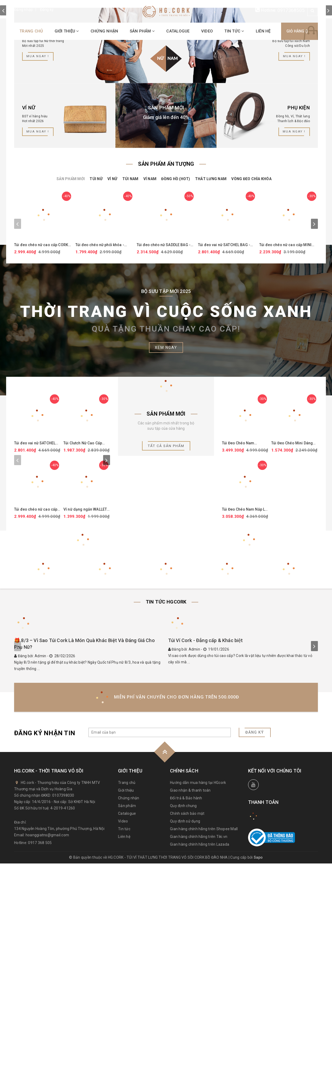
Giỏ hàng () (291, 31)
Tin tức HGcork (166, 736)
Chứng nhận (104, 31)
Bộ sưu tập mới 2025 (166, 420)
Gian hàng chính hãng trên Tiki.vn (198, 1052)
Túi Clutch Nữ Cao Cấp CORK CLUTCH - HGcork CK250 (84, 574)
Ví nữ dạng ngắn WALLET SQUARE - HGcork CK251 (85, 643)
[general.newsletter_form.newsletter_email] (159, 948)
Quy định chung (183, 1021)
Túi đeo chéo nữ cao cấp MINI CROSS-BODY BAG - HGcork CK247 (285, 373)
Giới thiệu (67, 31)
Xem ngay (166, 476)
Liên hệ (263, 31)
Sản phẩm (142, 31)
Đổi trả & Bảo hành (186, 1013)
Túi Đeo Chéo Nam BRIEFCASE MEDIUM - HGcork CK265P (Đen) (241, 574)
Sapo (258, 1073)
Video (207, 31)
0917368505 (291, 10)
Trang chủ (31, 31)
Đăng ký (47, 9)
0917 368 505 (40, 1058)
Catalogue (177, 31)
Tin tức (234, 31)
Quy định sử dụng (185, 1037)
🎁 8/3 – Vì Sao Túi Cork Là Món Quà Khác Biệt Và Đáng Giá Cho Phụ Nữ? (84, 859)
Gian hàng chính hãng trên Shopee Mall (204, 1044)
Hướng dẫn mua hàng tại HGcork (198, 998)
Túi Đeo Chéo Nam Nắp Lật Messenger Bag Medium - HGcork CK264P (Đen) (245, 643)
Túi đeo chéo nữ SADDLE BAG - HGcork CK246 (164, 373)
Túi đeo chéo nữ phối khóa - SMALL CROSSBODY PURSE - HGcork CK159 (100, 373)
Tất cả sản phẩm (166, 575)
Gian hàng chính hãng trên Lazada (199, 1060)
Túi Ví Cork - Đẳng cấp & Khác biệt (205, 855)
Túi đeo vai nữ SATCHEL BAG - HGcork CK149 (224, 373)
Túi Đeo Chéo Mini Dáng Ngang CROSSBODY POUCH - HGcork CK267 (292, 574)
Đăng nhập (23, 9)
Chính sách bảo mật (187, 1029)
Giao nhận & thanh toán (190, 1006)
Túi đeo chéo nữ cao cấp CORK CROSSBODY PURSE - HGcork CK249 (41, 373)
